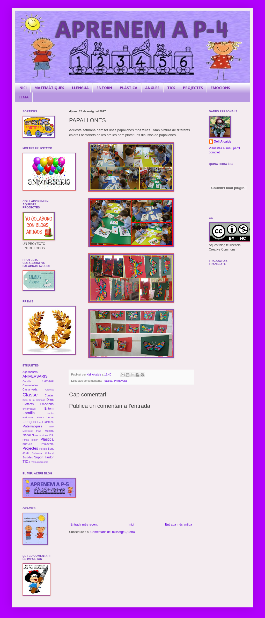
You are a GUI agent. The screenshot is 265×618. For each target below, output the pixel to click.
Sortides (28, 457)
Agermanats (30, 371)
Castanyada (30, 389)
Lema (50, 417)
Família (29, 413)
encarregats (29, 408)
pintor (35, 439)
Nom (35, 435)
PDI (51, 435)
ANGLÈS (152, 87)
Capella (27, 381)
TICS (171, 87)
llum (39, 422)
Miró (51, 426)
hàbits (50, 413)
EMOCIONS (220, 87)
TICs (26, 461)
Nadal (27, 435)
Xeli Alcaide (222, 141)
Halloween (28, 417)
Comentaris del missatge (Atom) (112, 532)
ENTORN (104, 87)
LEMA (24, 97)
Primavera (120, 380)
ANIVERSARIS (35, 376)
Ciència (49, 389)
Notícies (43, 435)
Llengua (29, 422)
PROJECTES (193, 87)
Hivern (40, 417)
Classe (30, 394)
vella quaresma (39, 461)
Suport (38, 457)
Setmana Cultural (43, 453)
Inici (131, 524)
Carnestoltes (30, 385)
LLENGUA (80, 87)
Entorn (49, 408)
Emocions (47, 404)
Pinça (26, 439)
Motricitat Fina (32, 430)
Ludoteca (48, 422)
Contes (49, 395)
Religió (43, 448)
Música (49, 430)
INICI (22, 87)
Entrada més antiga (178, 524)
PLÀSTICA (128, 87)
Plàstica (108, 380)
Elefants (28, 404)
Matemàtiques (32, 426)
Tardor (49, 457)
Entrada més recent (84, 524)
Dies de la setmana (34, 399)
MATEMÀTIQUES (49, 87)
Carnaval (48, 380)
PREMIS (27, 444)
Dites (50, 400)
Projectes (30, 448)
